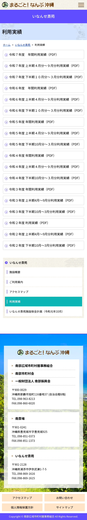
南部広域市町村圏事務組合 (34, 365)
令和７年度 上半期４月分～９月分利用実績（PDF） (45, 65)
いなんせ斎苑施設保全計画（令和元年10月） (37, 311)
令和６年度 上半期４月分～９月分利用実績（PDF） (45, 99)
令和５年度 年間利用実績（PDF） (32, 121)
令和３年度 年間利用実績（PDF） (32, 189)
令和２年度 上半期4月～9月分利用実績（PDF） (42, 234)
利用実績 (14, 301)
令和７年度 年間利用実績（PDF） (34, 54)
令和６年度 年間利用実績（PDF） (34, 88)
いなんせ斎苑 (24, 456)
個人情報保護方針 (22, 507)
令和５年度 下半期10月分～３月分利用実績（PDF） (45, 144)
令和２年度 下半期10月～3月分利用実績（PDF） (43, 245)
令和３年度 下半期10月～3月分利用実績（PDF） (43, 211)
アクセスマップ (18, 292)
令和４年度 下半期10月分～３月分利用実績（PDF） (45, 177)
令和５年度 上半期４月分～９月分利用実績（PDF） (45, 133)
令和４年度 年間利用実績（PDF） (32, 155)
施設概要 (14, 272)
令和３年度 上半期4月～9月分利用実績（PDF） (42, 200)
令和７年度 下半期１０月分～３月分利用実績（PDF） (46, 76)
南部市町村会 (24, 373)
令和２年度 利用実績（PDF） (29, 222)
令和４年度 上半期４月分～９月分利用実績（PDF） (45, 166)
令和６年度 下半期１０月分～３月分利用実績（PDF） (46, 110)
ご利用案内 (16, 282)
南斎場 (20, 418)
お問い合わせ (64, 498)
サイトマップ (64, 507)
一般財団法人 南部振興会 (32, 381)
